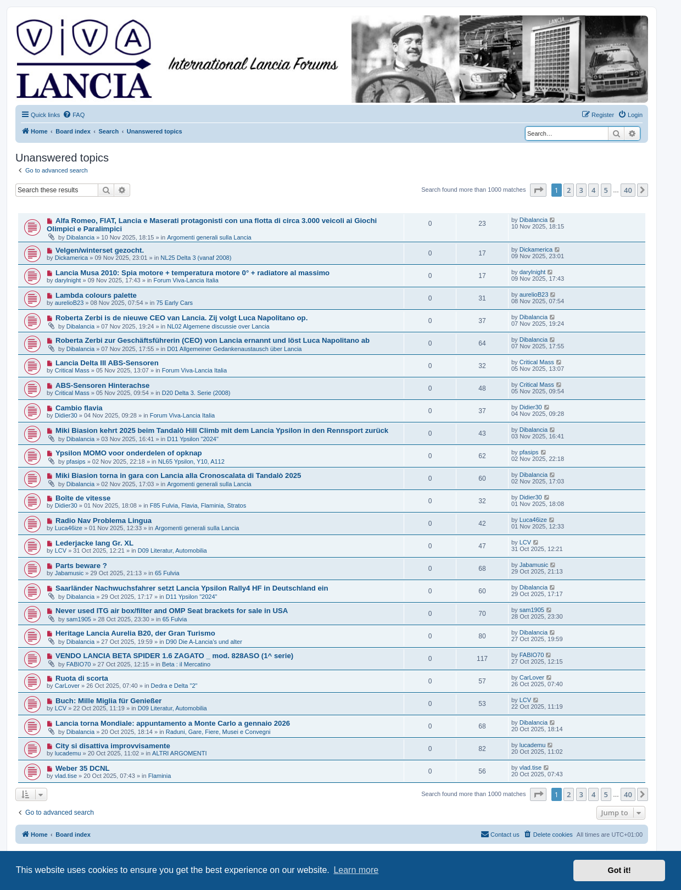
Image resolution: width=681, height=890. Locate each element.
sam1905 (78, 619)
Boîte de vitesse (82, 498)
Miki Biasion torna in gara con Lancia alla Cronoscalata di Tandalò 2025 (178, 475)
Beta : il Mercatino (186, 664)
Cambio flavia (79, 408)
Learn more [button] (355, 870)
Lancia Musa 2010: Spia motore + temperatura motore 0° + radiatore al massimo (192, 273)
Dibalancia (80, 237)
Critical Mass (72, 370)
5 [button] (606, 190)
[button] (538, 190)
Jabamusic (69, 573)
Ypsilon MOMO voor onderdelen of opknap (128, 453)
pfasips (76, 461)
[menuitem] (74, 114)
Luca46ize (68, 528)
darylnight (68, 280)
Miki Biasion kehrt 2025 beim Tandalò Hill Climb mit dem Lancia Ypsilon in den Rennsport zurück (221, 430)
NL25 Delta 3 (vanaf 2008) (195, 257)
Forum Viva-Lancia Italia (186, 280)
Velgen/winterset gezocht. (99, 250)
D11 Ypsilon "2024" (193, 439)
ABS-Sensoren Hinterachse (102, 385)
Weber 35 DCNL (82, 768)
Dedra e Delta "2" (174, 685)
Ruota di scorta (81, 678)
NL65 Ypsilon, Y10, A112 (191, 461)
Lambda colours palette (96, 295)
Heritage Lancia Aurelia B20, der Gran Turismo (135, 633)
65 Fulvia (167, 573)
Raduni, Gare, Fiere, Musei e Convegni (218, 731)
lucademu (68, 753)
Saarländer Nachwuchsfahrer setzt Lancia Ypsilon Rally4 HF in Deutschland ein (191, 588)
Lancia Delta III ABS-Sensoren (107, 363)
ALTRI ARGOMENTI (179, 753)
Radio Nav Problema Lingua (103, 520)
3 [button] (581, 190)
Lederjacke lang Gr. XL (94, 543)
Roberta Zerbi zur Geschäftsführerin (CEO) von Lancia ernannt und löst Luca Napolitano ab (212, 340)
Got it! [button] (619, 870)
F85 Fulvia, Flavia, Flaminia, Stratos (198, 505)
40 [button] (628, 190)
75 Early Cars (174, 302)
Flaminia (159, 775)
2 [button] (569, 190)
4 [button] (593, 190)
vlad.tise (66, 775)
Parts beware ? (81, 565)
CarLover (67, 685)
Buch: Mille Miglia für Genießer (108, 701)
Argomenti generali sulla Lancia (209, 237)
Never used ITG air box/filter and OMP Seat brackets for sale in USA (171, 611)
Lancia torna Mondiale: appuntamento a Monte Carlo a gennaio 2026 (172, 723)
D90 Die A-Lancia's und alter (204, 641)
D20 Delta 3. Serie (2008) (196, 393)
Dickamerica (71, 257)
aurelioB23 (69, 302)
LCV (60, 550)
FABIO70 (78, 664)
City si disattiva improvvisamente (112, 746)
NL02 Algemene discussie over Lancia (218, 326)
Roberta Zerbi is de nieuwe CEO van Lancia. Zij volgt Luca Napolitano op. (181, 318)
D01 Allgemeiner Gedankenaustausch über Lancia (234, 349)
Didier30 (66, 415)
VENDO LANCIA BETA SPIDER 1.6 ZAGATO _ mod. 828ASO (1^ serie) (174, 656)
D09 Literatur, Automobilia (172, 550)
